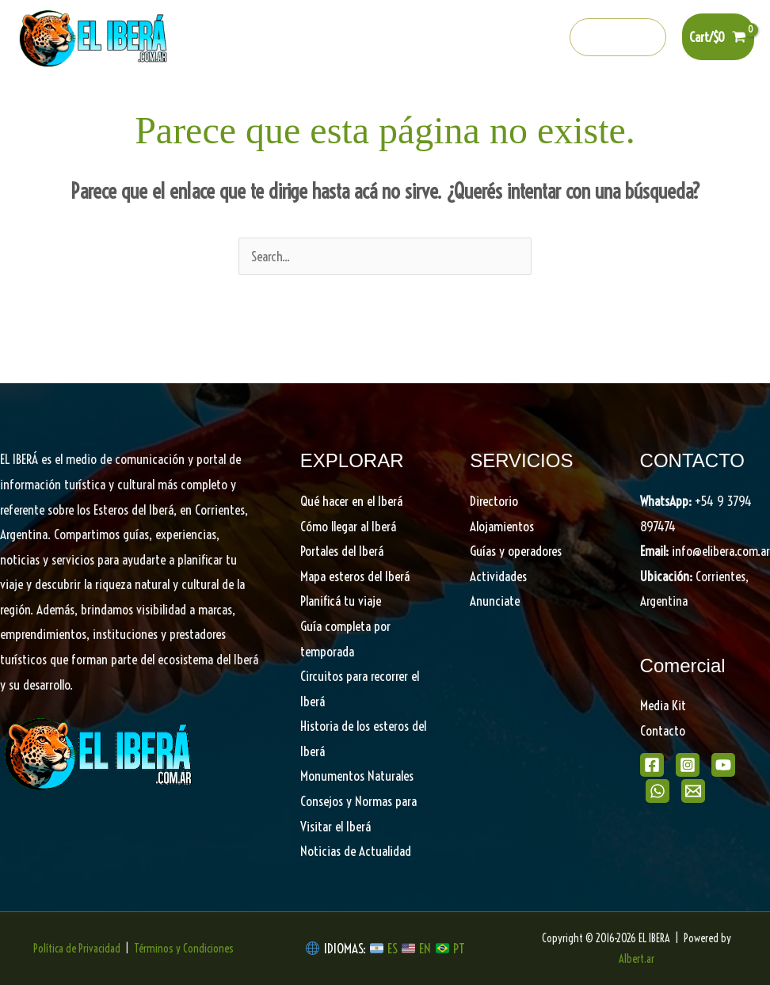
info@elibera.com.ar (721, 550)
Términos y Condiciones (184, 948)
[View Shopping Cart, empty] (718, 36)
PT (459, 948)
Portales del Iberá (294, 103)
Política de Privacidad (76, 948)
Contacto (662, 730)
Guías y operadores (516, 550)
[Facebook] (410, 38)
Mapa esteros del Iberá (355, 576)
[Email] (693, 791)
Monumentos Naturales (357, 775)
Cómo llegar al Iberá (348, 526)
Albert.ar (636, 959)
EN (425, 948)
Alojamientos (502, 526)
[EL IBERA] (95, 35)
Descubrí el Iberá (419, 103)
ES (394, 948)
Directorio (642, 103)
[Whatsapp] (512, 38)
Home (59, 103)
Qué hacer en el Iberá (159, 103)
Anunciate (495, 600)
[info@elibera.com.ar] (546, 38)
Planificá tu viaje (340, 600)
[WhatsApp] (657, 791)
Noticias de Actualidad (355, 850)
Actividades (498, 576)
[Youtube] (478, 38)
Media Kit (663, 705)
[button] (618, 37)
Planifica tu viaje (542, 103)
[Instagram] (444, 38)
